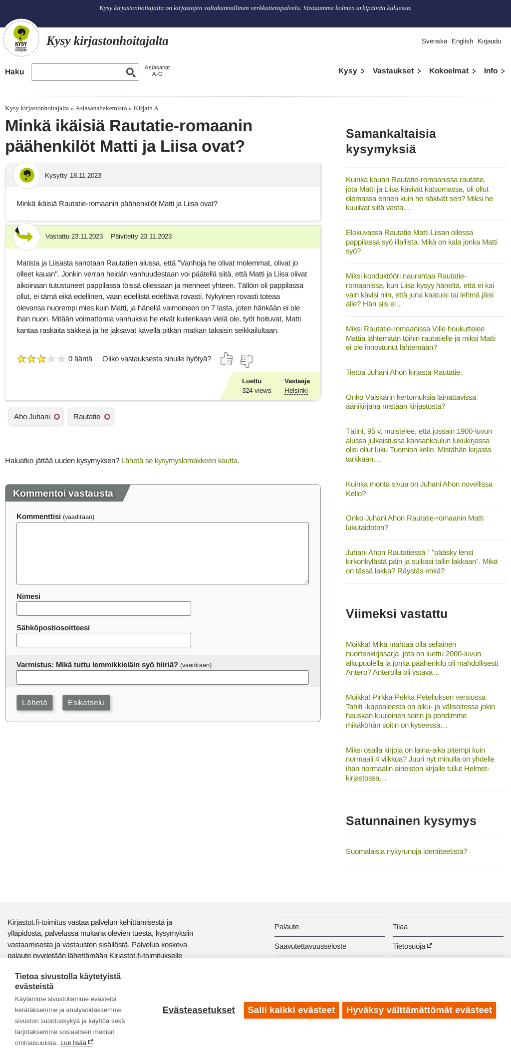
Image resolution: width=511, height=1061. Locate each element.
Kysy (347, 70)
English (462, 41)
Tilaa (400, 926)
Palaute (286, 926)
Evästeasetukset (197, 1010)
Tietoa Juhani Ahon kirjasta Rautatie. (404, 372)
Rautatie (86, 416)
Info (491, 70)
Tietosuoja (409, 946)
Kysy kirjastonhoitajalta (37, 108)
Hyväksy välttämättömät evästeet (419, 1010)
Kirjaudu (489, 41)
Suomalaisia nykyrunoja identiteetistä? (406, 851)
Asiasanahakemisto (101, 108)
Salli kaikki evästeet (290, 1010)
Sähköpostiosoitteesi (53, 627)
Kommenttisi (38, 516)
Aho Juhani (32, 416)
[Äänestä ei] (246, 361)
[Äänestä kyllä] (227, 358)
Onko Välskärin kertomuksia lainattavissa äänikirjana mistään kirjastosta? (411, 402)
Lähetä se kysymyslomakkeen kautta (179, 460)
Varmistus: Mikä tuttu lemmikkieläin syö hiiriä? (97, 664)
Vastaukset (393, 70)
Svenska (434, 41)
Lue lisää (73, 1043)
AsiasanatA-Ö (157, 70)
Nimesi (28, 596)
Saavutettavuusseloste (310, 946)
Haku (14, 71)
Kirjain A (146, 108)
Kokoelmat (449, 70)
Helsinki (296, 390)
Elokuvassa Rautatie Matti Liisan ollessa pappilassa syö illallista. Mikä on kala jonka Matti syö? (422, 241)
